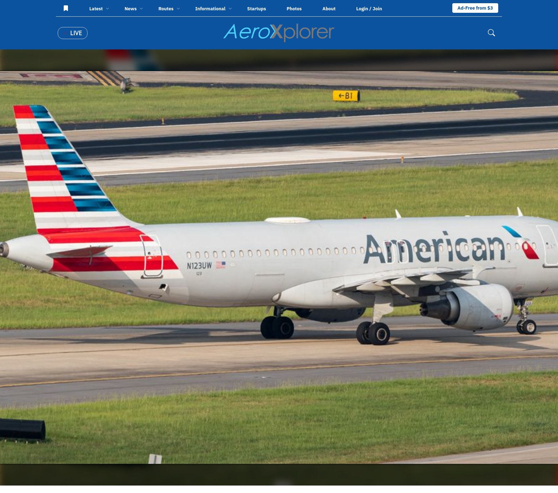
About (329, 9)
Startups (256, 9)
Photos (294, 9)
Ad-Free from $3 (475, 8)
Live (72, 33)
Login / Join (369, 8)
